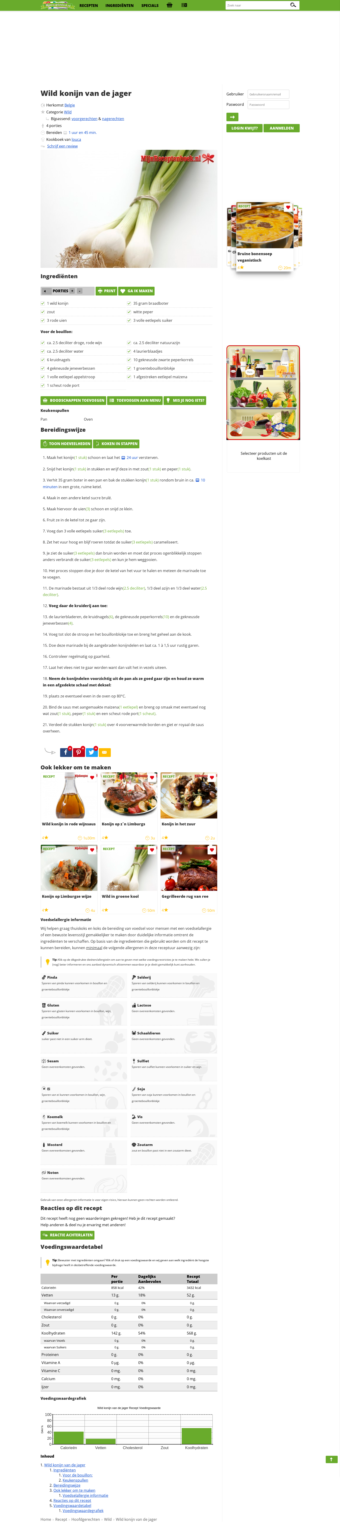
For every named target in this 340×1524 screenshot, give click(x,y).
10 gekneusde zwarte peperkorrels (163, 359)
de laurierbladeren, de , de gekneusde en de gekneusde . (121, 620)
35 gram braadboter (151, 303)
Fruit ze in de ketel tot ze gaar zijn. (76, 520)
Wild (68, 112)
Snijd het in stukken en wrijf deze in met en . (119, 469)
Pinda (49, 977)
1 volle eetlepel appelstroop (71, 376)
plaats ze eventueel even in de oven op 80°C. (87, 696)
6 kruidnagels (58, 359)
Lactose (141, 1005)
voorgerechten (84, 118)
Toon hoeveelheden (66, 443)
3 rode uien (57, 320)
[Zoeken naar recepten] (263, 5)
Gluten (50, 1005)
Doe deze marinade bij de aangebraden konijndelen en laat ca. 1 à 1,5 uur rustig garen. (124, 645)
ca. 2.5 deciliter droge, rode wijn (74, 342)
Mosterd (52, 1144)
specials (149, 5)
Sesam (50, 1061)
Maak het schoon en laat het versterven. (102, 457)
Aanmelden (282, 128)
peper (178, 469)
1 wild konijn (57, 303)
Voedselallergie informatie (85, 1495)
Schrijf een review (62, 146)
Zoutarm (142, 1144)
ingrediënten (120, 5)
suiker (108, 531)
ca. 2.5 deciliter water (65, 351)
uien (84, 508)
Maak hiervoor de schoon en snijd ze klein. (90, 508)
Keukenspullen (75, 1480)
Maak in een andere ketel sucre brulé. (79, 497)
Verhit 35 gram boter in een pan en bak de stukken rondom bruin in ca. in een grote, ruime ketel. (124, 484)
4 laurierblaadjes (147, 351)
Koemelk (52, 1116)
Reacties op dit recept (72, 1500)
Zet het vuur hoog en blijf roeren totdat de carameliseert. (113, 542)
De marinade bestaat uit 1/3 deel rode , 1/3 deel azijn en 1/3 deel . (125, 591)
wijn (130, 588)
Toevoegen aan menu (135, 400)
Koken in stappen (116, 443)
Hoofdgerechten (85, 1519)
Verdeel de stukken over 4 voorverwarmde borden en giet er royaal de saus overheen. (123, 728)
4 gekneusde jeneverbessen (71, 368)
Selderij (141, 977)
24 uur (129, 457)
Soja (138, 1089)
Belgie (69, 105)
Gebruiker (235, 94)
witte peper (143, 311)
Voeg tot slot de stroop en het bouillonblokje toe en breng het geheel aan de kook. (120, 634)
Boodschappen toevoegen (73, 400)
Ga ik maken (136, 290)
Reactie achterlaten (67, 1235)
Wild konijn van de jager (64, 1465)
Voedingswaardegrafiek (83, 1510)
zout (51, 311)
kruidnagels (100, 616)
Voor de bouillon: (78, 1475)
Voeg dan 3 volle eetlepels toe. (89, 531)
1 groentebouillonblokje (154, 368)
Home (46, 1519)
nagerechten (113, 118)
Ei (46, 1089)
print (106, 290)
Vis (137, 1116)
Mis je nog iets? (184, 400)
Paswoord (235, 104)
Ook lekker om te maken (74, 1490)
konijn (75, 457)
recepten (88, 5)
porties (55, 125)
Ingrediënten (64, 1470)
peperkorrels (154, 616)
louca (76, 139)
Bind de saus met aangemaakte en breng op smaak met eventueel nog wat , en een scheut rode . (124, 710)
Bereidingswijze (66, 1485)
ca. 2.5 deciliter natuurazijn (156, 342)
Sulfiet (140, 1061)
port (143, 713)
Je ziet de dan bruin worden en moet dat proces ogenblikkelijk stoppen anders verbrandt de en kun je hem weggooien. (122, 556)
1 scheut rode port (63, 385)
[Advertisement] (170, 48)
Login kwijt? (245, 128)
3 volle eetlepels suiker (153, 320)
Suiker (50, 1033)
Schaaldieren (146, 1033)
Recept (61, 1519)
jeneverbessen (58, 623)
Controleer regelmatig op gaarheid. (79, 656)
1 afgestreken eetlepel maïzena (160, 376)
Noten (50, 1172)
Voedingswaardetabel (72, 1505)
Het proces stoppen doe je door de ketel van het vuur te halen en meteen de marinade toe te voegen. (124, 574)
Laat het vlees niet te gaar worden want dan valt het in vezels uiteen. (108, 667)
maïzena (121, 707)
